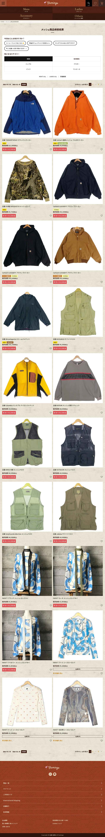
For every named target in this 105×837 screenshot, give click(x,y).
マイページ (7, 789)
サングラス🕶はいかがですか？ (65, 43)
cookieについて (57, 823)
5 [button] (98, 84)
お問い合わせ (6, 826)
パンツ (28, 69)
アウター (76, 64)
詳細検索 (63, 76)
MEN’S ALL (42, 76)
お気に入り (95, 3)
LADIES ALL (53, 76)
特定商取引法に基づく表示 (60, 820)
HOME (2, 22)
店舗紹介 (6, 806)
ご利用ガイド (7, 794)
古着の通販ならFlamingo (56, 835)
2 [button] (92, 84)
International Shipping (11, 800)
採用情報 (6, 812)
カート (102, 3)
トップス (28, 64)
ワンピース (76, 69)
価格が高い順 (16, 84)
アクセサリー (26, 18)
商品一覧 (6, 783)
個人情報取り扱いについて (10, 823)
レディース (78, 11)
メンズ (26, 11)
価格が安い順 (7, 84)
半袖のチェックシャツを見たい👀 (39, 43)
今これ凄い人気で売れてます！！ (16, 48)
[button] (101, 84)
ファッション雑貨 (78, 18)
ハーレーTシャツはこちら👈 (15, 43)
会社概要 (4, 820)
